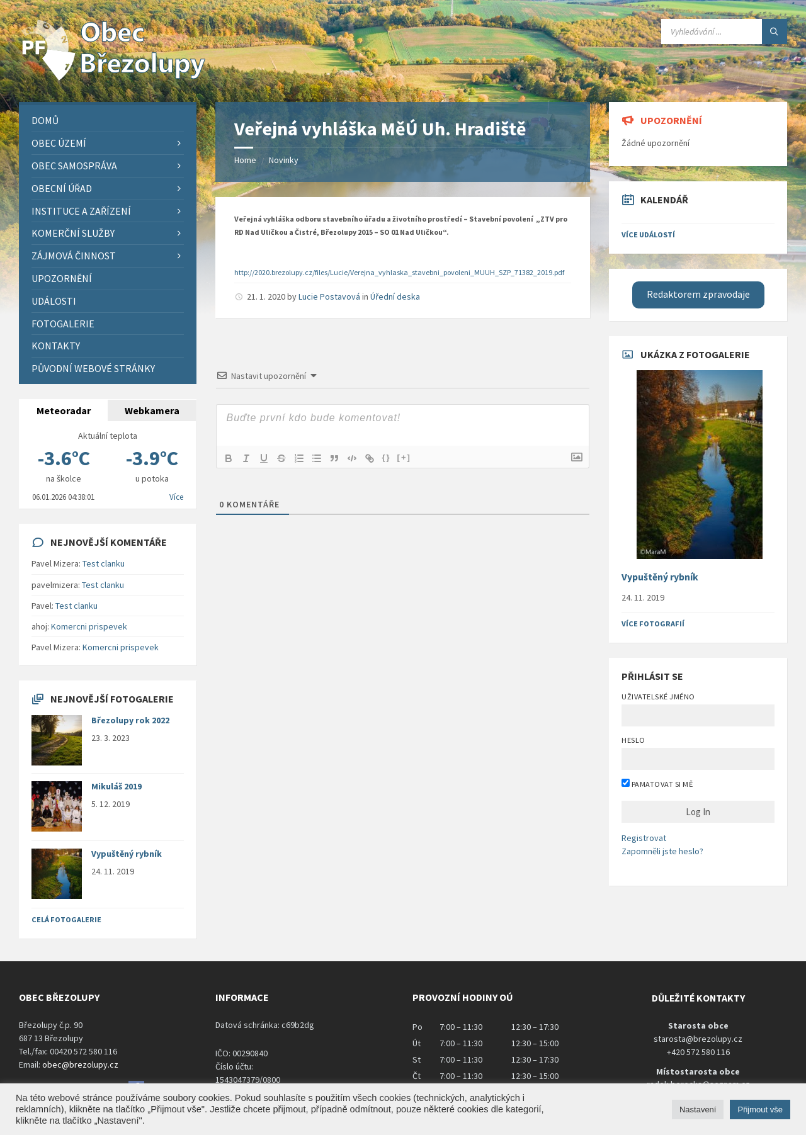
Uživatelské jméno (658, 696)
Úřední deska (395, 296)
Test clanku (103, 563)
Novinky (283, 160)
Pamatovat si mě (657, 784)
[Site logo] (113, 77)
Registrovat (644, 838)
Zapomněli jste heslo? (662, 851)
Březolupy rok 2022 (130, 720)
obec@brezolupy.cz (80, 1064)
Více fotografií (653, 623)
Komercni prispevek (89, 626)
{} (386, 457)
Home (245, 160)
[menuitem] (107, 121)
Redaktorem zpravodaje (698, 294)
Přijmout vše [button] (760, 1109)
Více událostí (648, 234)
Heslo (633, 740)
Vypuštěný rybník (126, 853)
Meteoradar (64, 410)
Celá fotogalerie (66, 919)
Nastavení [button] (698, 1109)
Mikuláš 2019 (116, 786)
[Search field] (724, 31)
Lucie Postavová (329, 296)
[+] (404, 457)
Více (176, 497)
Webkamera (152, 410)
